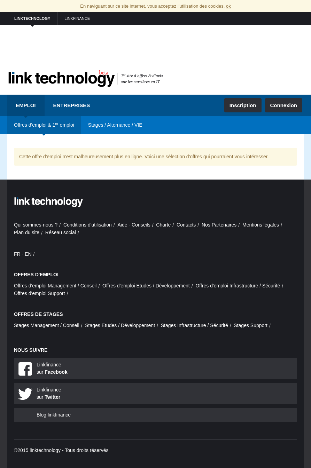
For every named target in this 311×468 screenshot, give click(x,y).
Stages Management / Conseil (46, 325)
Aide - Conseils (134, 225)
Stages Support (250, 325)
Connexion (283, 105)
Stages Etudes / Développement (120, 325)
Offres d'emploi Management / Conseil (55, 285)
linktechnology (32, 18)
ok (228, 6)
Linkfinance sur (52, 368)
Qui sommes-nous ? (35, 225)
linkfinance (77, 18)
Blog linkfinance (54, 415)
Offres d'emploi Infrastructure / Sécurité (237, 285)
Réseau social (60, 232)
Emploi (26, 105)
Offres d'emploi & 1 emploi (44, 124)
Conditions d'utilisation (87, 225)
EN (28, 254)
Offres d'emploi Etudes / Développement (146, 285)
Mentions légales (260, 225)
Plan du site (26, 232)
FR (17, 254)
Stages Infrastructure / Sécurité (194, 325)
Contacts (186, 225)
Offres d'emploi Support (39, 293)
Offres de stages (38, 314)
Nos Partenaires (219, 225)
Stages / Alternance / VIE (115, 125)
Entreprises (71, 105)
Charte (163, 225)
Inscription (243, 105)
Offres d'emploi (36, 274)
